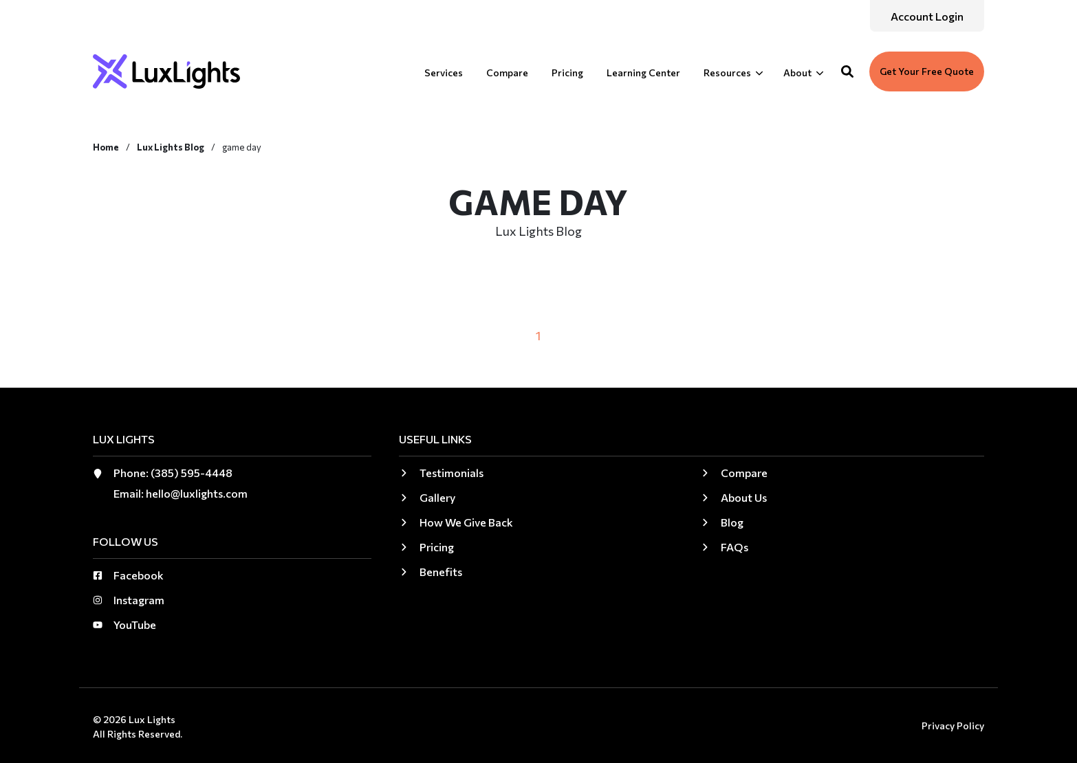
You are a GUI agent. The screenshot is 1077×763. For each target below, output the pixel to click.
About (797, 72)
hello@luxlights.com (197, 493)
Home (106, 147)
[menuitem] (927, 16)
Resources (727, 72)
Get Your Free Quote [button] (927, 71)
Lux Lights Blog (171, 147)
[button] (847, 71)
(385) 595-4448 (191, 472)
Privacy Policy (953, 725)
